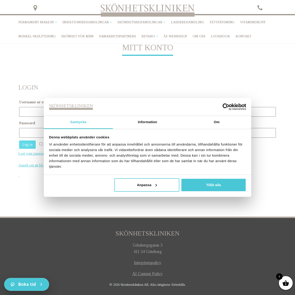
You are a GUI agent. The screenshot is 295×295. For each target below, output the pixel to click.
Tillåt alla (213, 185)
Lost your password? (34, 153)
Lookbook (220, 36)
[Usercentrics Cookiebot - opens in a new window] (226, 106)
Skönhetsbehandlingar (140, 22)
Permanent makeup (36, 22)
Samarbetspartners (117, 36)
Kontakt (243, 36)
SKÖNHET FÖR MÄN (77, 36)
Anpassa (147, 185)
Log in (27, 144)
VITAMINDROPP (253, 22)
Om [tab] (216, 122)
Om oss (199, 36)
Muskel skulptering (37, 36)
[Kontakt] (26, 284)
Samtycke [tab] (78, 122)
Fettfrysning (222, 22)
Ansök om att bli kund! (35, 165)
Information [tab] (147, 122)
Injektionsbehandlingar (85, 22)
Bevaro (148, 36)
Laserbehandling (187, 22)
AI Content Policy (147, 273)
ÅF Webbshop (175, 36)
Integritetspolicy (147, 262)
